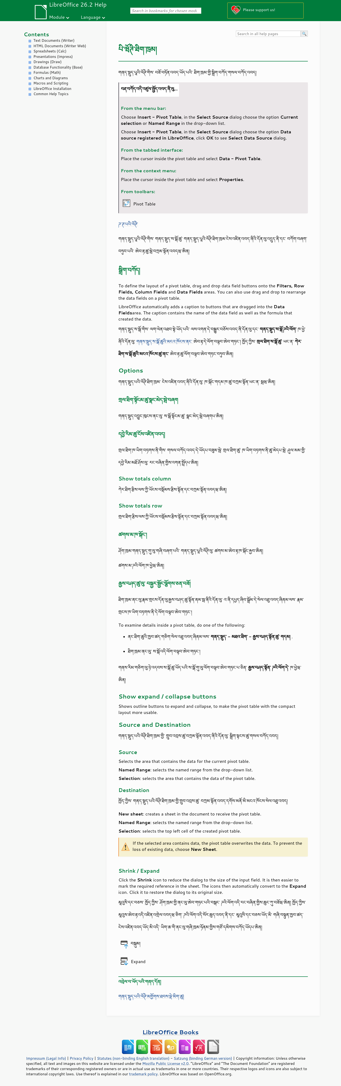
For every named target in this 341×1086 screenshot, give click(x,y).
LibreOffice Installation (52, 88)
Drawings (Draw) (47, 61)
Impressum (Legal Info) (46, 1058)
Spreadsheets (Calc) (49, 51)
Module (57, 17)
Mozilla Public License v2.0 (165, 1063)
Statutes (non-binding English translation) (133, 1058)
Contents (36, 34)
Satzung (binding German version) (203, 1058)
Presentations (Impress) (53, 56)
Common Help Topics (50, 93)
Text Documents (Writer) (54, 40)
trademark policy (143, 1074)
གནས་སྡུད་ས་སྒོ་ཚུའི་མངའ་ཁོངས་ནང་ (164, 341)
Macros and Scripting (50, 83)
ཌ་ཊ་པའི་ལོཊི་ (128, 224)
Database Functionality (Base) (58, 67)
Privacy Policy (81, 1058)
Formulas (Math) (47, 72)
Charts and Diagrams (50, 77)
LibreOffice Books (170, 1032)
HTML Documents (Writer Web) (59, 45)
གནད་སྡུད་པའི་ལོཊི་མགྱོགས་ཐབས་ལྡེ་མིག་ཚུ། (151, 996)
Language (91, 17)
